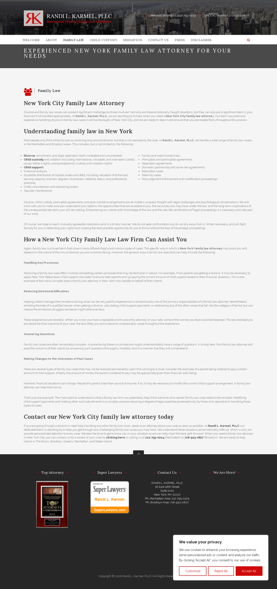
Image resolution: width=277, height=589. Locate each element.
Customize (192, 571)
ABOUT (51, 40)
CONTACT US (158, 40)
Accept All (249, 571)
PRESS (180, 40)
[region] (220, 557)
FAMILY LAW (73, 40)
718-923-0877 (194, 437)
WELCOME (31, 40)
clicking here (115, 437)
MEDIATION (132, 40)
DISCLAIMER (201, 40)
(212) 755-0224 (186, 15)
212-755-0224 (154, 437)
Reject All (221, 571)
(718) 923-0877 (239, 15)
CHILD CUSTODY (103, 40)
